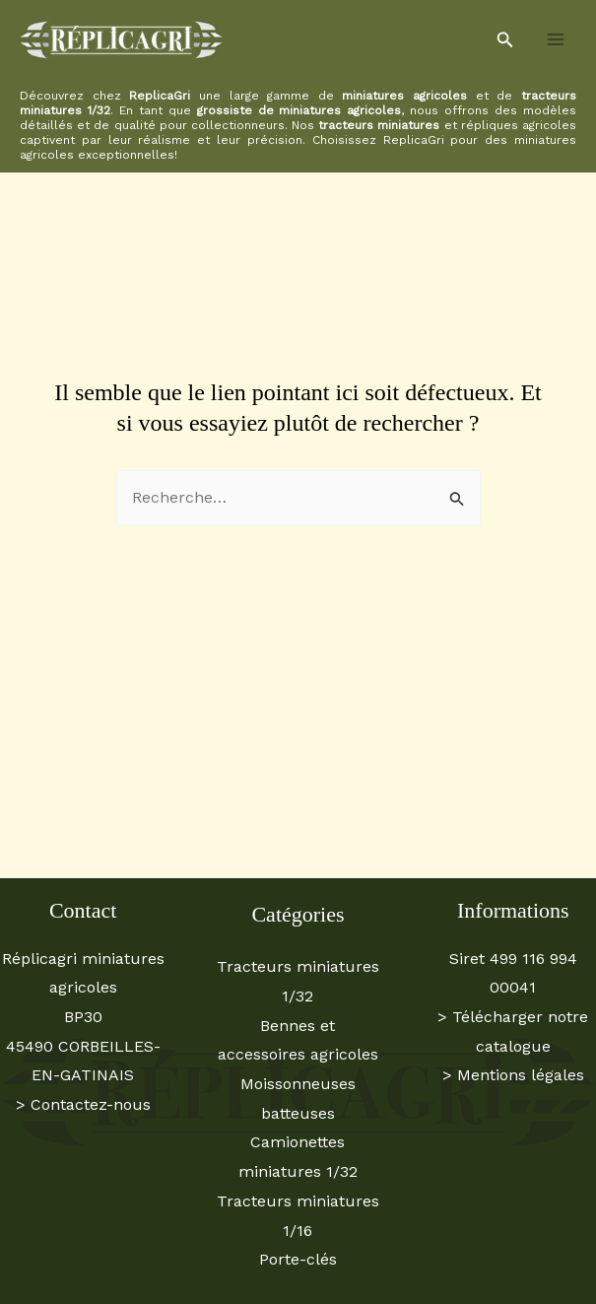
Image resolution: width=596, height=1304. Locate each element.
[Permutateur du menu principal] (555, 39)
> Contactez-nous (83, 1104)
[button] (505, 40)
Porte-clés (298, 1259)
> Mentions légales (513, 1074)
